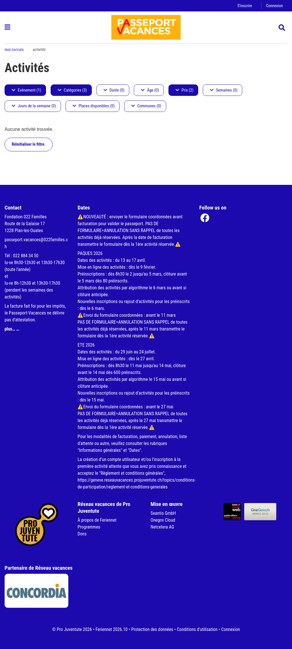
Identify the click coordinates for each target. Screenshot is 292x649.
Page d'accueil (15, 52)
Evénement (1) (26, 91)
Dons (82, 534)
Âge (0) (150, 91)
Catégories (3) (72, 91)
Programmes (89, 527)
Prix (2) (185, 91)
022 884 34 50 (26, 256)
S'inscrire (244, 5)
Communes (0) (146, 107)
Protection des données (152, 629)
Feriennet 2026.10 (110, 629)
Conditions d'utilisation (197, 629)
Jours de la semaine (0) (34, 107)
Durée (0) (114, 91)
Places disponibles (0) (94, 107)
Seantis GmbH (163, 513)
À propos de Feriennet (97, 520)
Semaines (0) (223, 91)
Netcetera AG (163, 527)
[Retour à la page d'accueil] (146, 28)
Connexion (274, 5)
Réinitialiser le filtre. (28, 145)
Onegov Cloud (163, 520)
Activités (39, 52)
